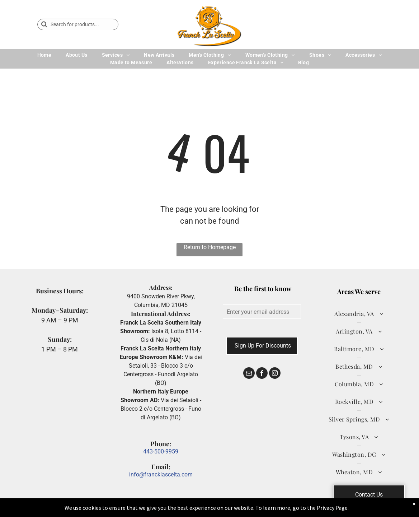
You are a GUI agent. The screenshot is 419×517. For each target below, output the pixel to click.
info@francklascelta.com (161, 474)
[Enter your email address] (262, 311)
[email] (249, 374)
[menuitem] (44, 55)
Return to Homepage (210, 247)
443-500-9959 (160, 451)
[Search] (77, 24)
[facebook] (262, 374)
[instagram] (275, 374)
